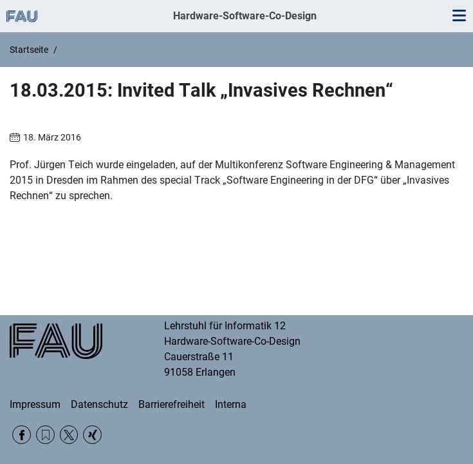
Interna (230, 404)
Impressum (35, 404)
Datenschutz (99, 404)
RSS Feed (45, 434)
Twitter (69, 434)
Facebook (21, 434)
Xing (92, 434)
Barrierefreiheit (171, 404)
